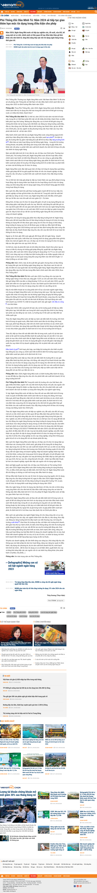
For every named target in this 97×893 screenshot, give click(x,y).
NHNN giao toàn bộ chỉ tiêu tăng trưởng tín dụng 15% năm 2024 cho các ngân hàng (40, 589)
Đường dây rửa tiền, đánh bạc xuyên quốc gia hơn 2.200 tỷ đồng (25, 705)
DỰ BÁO (13, 12)
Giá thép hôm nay (7, 867)
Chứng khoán (3, 774)
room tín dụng (23, 616)
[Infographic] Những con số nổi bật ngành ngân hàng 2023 (23, 566)
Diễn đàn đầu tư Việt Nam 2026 (64, 867)
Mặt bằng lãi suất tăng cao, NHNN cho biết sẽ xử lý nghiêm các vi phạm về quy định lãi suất (16, 650)
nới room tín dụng (11, 616)
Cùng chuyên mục (43, 622)
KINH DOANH (66, 12)
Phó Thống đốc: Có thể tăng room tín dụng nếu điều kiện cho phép (33, 45)
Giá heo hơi (49, 864)
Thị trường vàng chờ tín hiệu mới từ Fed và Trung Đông (22, 713)
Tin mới (7, 676)
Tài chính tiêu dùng (64, 16)
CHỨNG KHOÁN (48, 12)
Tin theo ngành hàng (77, 18)
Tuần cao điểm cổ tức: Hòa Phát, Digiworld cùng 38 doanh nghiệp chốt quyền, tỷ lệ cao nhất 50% (9, 742)
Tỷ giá (43, 16)
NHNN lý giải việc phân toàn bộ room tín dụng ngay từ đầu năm (32, 47)
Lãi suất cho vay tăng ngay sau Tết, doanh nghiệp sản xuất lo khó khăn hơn (16, 660)
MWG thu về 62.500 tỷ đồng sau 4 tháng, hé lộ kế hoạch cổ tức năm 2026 (55, 742)
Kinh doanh (6, 699)
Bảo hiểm (36, 16)
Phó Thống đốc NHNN (20, 612)
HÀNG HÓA (19, 12)
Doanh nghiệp (3, 747)
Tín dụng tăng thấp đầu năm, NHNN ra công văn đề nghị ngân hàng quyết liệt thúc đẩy (38, 583)
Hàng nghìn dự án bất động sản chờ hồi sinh (57, 828)
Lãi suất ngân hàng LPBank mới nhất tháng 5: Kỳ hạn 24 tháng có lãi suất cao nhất (49, 650)
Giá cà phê (57, 864)
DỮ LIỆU (73, 12)
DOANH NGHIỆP (57, 12)
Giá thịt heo (26, 867)
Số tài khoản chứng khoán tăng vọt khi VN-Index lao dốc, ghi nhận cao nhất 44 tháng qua (23, 838)
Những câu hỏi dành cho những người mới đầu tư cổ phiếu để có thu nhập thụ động (50, 655)
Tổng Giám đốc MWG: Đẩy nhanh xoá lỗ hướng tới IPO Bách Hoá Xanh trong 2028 (58, 795)
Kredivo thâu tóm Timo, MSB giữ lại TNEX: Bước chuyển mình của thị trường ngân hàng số (49, 663)
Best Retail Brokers (49, 867)
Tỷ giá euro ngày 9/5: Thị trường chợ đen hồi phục (49, 644)
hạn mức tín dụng (34, 616)
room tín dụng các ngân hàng (48, 612)
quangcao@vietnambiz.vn (84, 883)
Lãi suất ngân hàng (77, 864)
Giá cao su (39, 867)
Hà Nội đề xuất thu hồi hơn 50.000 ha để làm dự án (55, 769)
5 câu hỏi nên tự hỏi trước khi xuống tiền (47, 659)
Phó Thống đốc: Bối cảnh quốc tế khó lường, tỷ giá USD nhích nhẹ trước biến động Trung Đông (16, 665)
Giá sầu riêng (17, 867)
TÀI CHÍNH (33, 12)
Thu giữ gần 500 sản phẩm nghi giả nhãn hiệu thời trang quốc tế (25, 696)
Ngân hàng (15, 16)
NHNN (9, 612)
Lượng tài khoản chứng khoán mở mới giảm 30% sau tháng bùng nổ (18, 793)
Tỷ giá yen (34, 864)
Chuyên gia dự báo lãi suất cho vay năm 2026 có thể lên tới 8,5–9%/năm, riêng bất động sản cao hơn (16, 655)
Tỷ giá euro (41, 864)
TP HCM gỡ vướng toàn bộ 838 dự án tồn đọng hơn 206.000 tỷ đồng (26, 688)
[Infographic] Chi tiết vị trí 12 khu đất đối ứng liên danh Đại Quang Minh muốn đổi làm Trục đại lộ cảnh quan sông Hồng (33, 771)
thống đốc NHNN (33, 612)
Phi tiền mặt (52, 16)
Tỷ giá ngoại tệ (18, 864)
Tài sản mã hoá (26, 16)
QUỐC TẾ (26, 12)
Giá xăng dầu (87, 864)
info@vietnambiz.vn (12, 889)
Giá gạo (33, 867)
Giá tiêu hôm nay (65, 864)
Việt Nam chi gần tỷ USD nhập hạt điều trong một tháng (22, 680)
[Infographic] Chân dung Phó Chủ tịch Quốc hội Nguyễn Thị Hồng (16, 644)
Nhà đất (5, 690)
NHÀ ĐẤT (39, 12)
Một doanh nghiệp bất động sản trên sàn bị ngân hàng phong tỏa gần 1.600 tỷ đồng (33, 742)
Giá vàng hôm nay (7, 864)
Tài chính (5, 15)
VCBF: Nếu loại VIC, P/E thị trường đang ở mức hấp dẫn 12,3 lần (10, 769)
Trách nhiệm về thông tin (9, 891)
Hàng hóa (5, 682)
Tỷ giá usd (26, 864)
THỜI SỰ (7, 12)
